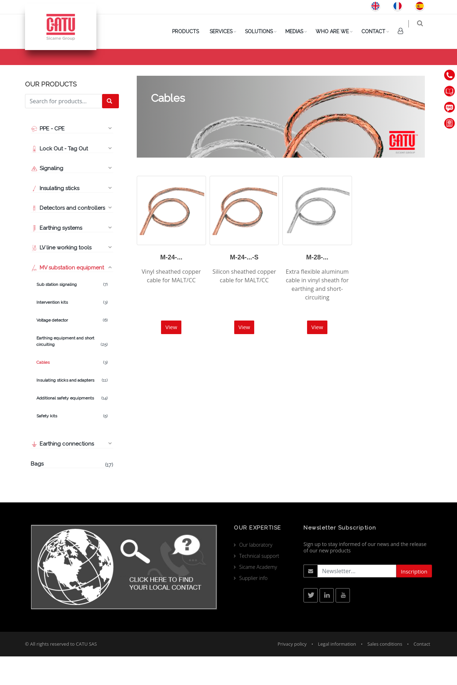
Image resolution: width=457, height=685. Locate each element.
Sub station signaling (71, 313)
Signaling (47, 197)
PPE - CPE (48, 157)
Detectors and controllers (68, 236)
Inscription (414, 600)
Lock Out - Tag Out (60, 177)
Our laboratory (255, 573)
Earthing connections (62, 472)
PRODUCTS (190, 31)
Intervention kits (71, 331)
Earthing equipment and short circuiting (71, 370)
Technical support (259, 584)
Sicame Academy (258, 595)
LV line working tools (61, 276)
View (171, 355)
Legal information (337, 672)
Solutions (264, 31)
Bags (72, 493)
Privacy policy (292, 672)
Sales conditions (384, 672)
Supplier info (253, 606)
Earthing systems (56, 256)
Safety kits (71, 444)
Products (337, 68)
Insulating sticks (55, 217)
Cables (71, 391)
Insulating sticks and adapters (71, 409)
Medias (299, 31)
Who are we (337, 31)
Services (226, 31)
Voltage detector (71, 349)
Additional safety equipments (71, 426)
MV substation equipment (385, 68)
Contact (378, 31)
